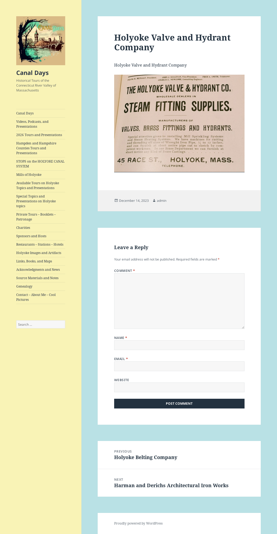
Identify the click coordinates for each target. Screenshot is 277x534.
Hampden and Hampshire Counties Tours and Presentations (36, 148)
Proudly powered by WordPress (138, 523)
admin (161, 200)
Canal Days (32, 72)
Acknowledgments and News (38, 269)
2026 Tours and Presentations (39, 135)
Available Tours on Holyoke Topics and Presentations (37, 185)
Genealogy (24, 286)
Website (121, 380)
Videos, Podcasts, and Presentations (32, 124)
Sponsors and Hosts (31, 236)
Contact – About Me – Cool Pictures (36, 297)
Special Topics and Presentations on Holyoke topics (36, 201)
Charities (23, 227)
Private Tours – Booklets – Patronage (36, 217)
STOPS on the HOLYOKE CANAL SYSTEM (40, 164)
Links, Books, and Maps (34, 261)
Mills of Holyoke (28, 174)
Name (120, 337)
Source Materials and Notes (37, 278)
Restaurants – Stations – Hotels (39, 244)
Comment (124, 270)
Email (121, 359)
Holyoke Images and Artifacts (38, 252)
